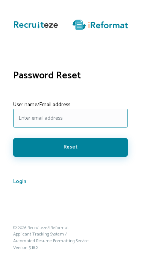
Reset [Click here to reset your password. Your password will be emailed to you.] (70, 147)
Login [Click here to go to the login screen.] (19, 181)
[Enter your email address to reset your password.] (70, 118)
